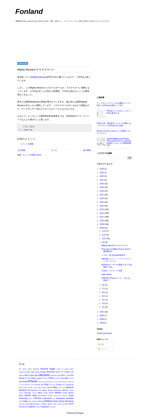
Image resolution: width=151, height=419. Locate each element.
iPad (25, 381)
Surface (21, 404)
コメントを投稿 (26, 144)
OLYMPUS (42, 396)
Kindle (25, 387)
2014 (102, 206)
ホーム (54, 150)
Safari (25, 401)
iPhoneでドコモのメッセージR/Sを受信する (119, 112)
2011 (102, 217)
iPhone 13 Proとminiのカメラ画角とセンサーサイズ (114, 132)
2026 (102, 169)
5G (20, 369)
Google (38, 378)
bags (32, 372)
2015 (102, 202)
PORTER (37, 398)
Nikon (21, 396)
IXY (63, 385)
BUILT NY (59, 372)
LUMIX (44, 387)
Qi (53, 398)
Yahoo (38, 407)
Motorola (27, 393)
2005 (102, 319)
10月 (104, 239)
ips (50, 385)
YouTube (52, 407)
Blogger (43, 372)
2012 (102, 213)
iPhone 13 (65, 382)
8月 (103, 285)
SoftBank (48, 401)
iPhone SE (39, 385)
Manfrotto (57, 390)
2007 (102, 312)
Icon (62, 378)
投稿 (101, 344)
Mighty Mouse (38, 77)
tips (31, 404)
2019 (102, 187)
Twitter (44, 404)
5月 (103, 296)
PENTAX (65, 396)
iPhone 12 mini (43, 382)
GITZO (28, 378)
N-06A (65, 393)
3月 (103, 303)
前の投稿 (87, 150)
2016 (102, 198)
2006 (102, 315)
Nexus (71, 393)
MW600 (58, 393)
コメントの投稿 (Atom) (31, 155)
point (30, 398)
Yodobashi (44, 407)
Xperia (31, 406)
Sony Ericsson (66, 401)
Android (44, 369)
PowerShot (47, 398)
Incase (71, 378)
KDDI (21, 387)
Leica (35, 387)
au (28, 371)
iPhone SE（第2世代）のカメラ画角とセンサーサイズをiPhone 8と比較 (114, 124)
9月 (103, 242)
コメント (103, 349)
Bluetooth (51, 372)
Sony (56, 401)
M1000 (49, 387)
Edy (58, 375)
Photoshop (23, 398)
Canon (67, 372)
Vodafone (61, 404)
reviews (70, 398)
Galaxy (22, 378)
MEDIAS (65, 390)
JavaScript (70, 385)
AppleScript (23, 372)
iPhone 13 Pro (29, 385)
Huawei (57, 378)
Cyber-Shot (33, 375)
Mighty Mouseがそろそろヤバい (114, 245)
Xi (27, 407)
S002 (20, 401)
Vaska (55, 404)
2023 (102, 173)
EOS (63, 375)
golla (33, 378)
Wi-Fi (71, 404)
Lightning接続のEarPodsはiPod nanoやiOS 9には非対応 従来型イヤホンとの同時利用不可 (119, 142)
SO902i (34, 401)
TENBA (27, 404)
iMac (67, 378)
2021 (102, 180)
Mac (31, 130)
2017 (102, 195)
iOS (20, 382)
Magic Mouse (47, 390)
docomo (44, 375)
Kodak (30, 387)
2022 (102, 176)
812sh (30, 369)
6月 (103, 292)
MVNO (51, 393)
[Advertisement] (75, 41)
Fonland (29, 11)
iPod (46, 384)
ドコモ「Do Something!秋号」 (114, 255)
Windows (22, 407)
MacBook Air (24, 390)
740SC (24, 369)
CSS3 (25, 375)
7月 (103, 289)
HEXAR (44, 378)
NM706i (27, 395)
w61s (67, 404)
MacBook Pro (36, 390)
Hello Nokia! (106, 274)
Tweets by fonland (104, 333)
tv (40, 404)
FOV (72, 375)
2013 (102, 209)
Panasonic (57, 396)
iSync (53, 385)
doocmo (54, 375)
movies (34, 393)
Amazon (36, 369)
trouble (36, 404)
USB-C (49, 404)
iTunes (59, 385)
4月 (103, 300)
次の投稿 (21, 150)
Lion (39, 387)
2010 (102, 221)
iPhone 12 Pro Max (54, 382)
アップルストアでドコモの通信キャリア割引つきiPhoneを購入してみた (114, 104)
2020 (102, 184)
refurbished (60, 398)
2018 (102, 191)
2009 (102, 224)
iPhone (32, 381)
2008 (102, 228)
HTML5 (51, 378)
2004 (102, 323)
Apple (26, 130)
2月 (103, 307)
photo (71, 395)
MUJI (40, 393)
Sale (29, 401)
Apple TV (60, 369)
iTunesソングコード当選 (111, 271)
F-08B (67, 375)
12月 (104, 231)
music (45, 393)
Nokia (34, 395)
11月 (104, 235)
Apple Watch (69, 369)
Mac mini (62, 387)
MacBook (70, 387)
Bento (37, 372)
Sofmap (40, 401)
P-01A (50, 396)
